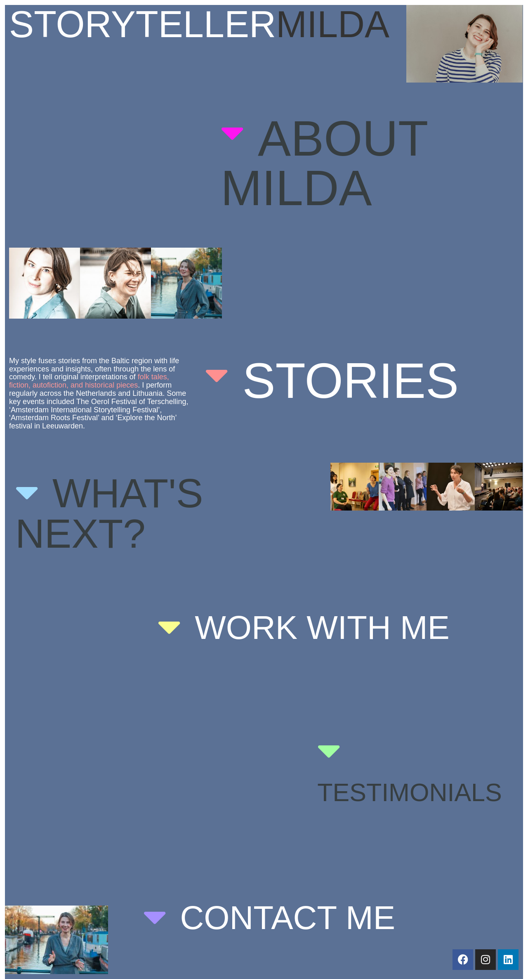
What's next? (109, 513)
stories (350, 380)
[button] (366, 163)
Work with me (322, 627)
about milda (324, 163)
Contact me (287, 917)
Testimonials (409, 792)
